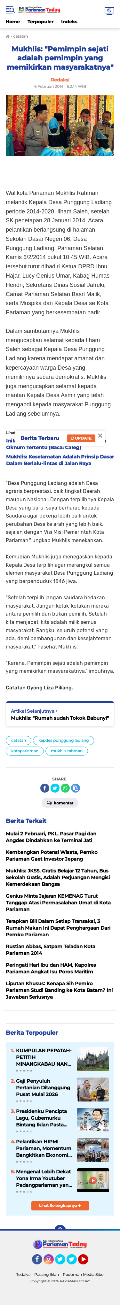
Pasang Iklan (46, 1274)
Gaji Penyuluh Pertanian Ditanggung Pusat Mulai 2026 (43, 1087)
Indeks (69, 22)
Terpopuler (40, 22)
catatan (18, 740)
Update (81, 438)
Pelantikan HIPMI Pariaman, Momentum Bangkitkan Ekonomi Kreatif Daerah (43, 1148)
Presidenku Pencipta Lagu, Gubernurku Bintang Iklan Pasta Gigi (41, 1118)
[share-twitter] (55, 788)
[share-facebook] (44, 788)
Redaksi (22, 1274)
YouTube (87, 1262)
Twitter (63, 1262)
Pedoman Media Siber (84, 1274)
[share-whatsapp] (65, 788)
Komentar (60, 802)
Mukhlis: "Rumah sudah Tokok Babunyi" (60, 718)
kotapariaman (24, 750)
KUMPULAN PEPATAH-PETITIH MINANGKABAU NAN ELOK (44, 1057)
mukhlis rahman (67, 750)
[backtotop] (60, 1230)
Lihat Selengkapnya (60, 1205)
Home (13, 22)
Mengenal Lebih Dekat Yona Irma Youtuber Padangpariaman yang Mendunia (44, 1178)
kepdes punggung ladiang (63, 740)
